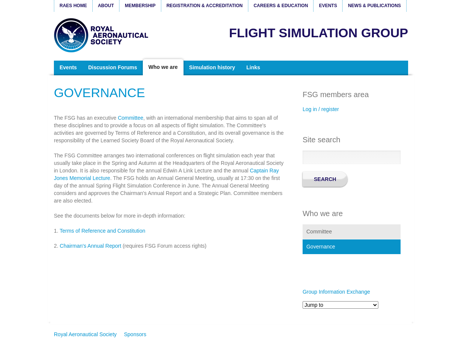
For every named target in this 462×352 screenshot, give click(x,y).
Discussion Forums (112, 67)
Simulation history (212, 67)
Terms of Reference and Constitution (102, 231)
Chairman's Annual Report (90, 246)
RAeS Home (73, 5)
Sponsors (135, 334)
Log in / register (321, 109)
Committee (131, 118)
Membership (140, 5)
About (106, 5)
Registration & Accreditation (205, 5)
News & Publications (374, 5)
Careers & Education (281, 5)
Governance (320, 247)
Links (253, 67)
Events (328, 5)
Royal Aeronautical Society (103, 35)
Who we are (163, 67)
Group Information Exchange (336, 292)
